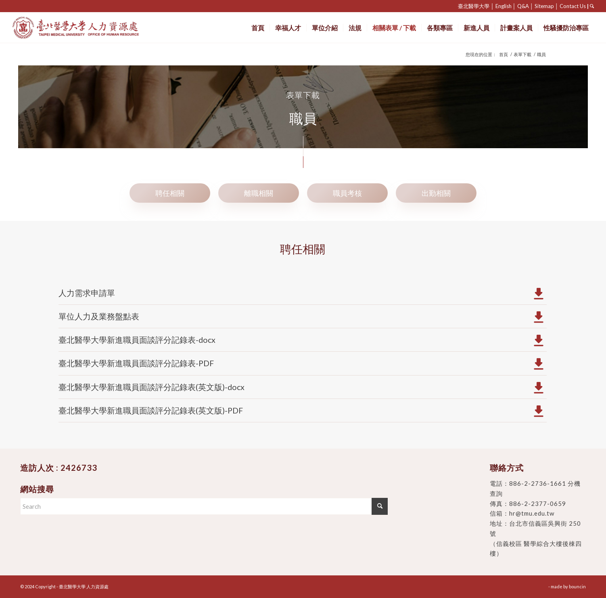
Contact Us (573, 6)
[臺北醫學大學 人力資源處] (93, 28)
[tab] (169, 192)
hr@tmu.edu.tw (531, 513)
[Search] (204, 506)
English (503, 6)
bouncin (577, 586)
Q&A (523, 6)
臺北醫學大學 (473, 6)
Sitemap (544, 6)
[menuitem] (258, 28)
